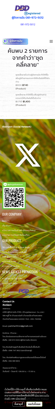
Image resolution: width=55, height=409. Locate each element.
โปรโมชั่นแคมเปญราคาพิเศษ (14, 252)
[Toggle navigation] (51, 41)
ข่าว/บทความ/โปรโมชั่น (12, 279)
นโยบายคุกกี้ (21, 398)
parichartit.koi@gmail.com (20, 326)
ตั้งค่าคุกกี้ (19, 404)
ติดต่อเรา (6, 221)
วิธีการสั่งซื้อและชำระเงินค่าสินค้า (16, 247)
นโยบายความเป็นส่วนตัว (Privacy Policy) (19, 230)
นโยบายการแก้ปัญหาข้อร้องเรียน (15, 235)
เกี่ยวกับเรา (6, 226)
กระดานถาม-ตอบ (9, 283)
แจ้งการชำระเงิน (9, 261)
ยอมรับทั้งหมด (34, 404)
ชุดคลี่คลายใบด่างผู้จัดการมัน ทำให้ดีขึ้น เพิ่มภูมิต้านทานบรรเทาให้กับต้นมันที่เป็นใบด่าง (33, 78)
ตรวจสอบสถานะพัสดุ (11, 266)
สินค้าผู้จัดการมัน (9, 257)
